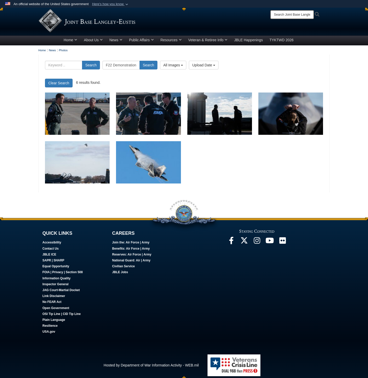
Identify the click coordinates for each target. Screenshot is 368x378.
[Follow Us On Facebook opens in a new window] (231, 244)
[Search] (292, 14)
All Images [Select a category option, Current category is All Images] (173, 67)
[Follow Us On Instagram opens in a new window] (256, 244)
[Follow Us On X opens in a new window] (244, 244)
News (115, 42)
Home (70, 42)
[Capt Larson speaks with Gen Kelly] (77, 115)
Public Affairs (141, 42)
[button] (110, 4)
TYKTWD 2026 (281, 42)
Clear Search (58, 85)
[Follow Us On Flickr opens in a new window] (282, 244)
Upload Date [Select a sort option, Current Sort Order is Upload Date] (203, 67)
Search (91, 67)
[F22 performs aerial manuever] (77, 164)
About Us (93, 42)
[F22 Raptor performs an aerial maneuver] (148, 164)
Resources (171, 42)
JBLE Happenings (248, 42)
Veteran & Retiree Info (208, 42)
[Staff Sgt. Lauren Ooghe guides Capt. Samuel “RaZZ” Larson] (290, 115)
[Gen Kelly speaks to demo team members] (148, 115)
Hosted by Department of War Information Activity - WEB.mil (151, 367)
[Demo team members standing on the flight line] (219, 115)
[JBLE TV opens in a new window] (269, 244)
